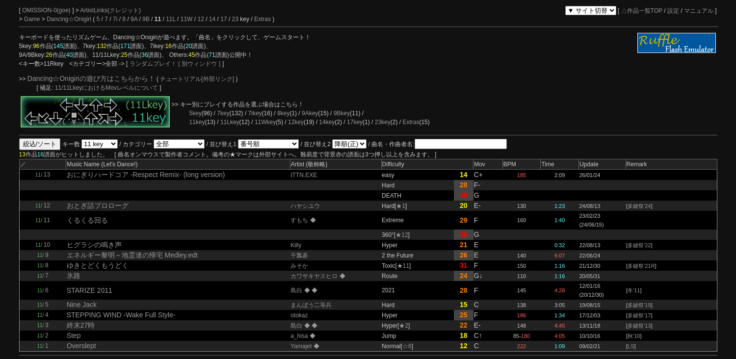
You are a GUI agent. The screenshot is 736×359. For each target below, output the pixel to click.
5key (195, 113)
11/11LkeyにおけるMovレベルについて (107, 87)
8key (283, 113)
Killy (295, 245)
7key (223, 113)
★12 (401, 234)
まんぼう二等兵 (311, 305)
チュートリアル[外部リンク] (197, 79)
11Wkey (265, 122)
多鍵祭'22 (639, 245)
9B (146, 19)
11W (187, 19)
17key (355, 122)
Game (33, 19)
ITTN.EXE (303, 175)
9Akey (310, 113)
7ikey (255, 113)
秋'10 (634, 336)
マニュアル (698, 10)
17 (223, 19)
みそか (299, 265)
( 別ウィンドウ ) (199, 63)
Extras (262, 19)
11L (171, 19)
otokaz (299, 315)
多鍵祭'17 (639, 315)
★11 (403, 265)
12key (296, 122)
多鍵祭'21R (641, 266)
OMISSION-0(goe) (47, 10)
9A (134, 19)
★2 (403, 325)
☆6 (407, 346)
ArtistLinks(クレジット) (110, 10)
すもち (300, 220)
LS (631, 346)
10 (47, 244)
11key (197, 122)
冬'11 (634, 290)
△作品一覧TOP (641, 10)
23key (383, 122)
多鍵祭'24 (639, 206)
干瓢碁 (299, 255)
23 (235, 19)
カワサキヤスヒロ (314, 276)
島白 (297, 290)
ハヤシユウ (305, 206)
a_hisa (300, 336)
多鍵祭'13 (639, 326)
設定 (673, 10)
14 (212, 19)
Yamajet (301, 346)
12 (200, 19)
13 (47, 174)
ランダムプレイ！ (153, 63)
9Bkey (342, 113)
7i (115, 19)
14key (327, 122)
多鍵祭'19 (639, 305)
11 (47, 220)
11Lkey (229, 122)
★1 (400, 206)
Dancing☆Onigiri (70, 19)
